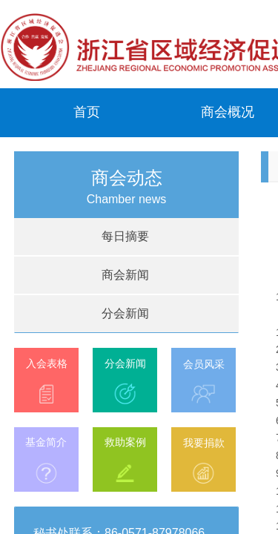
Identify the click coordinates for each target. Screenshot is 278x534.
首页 (86, 112)
